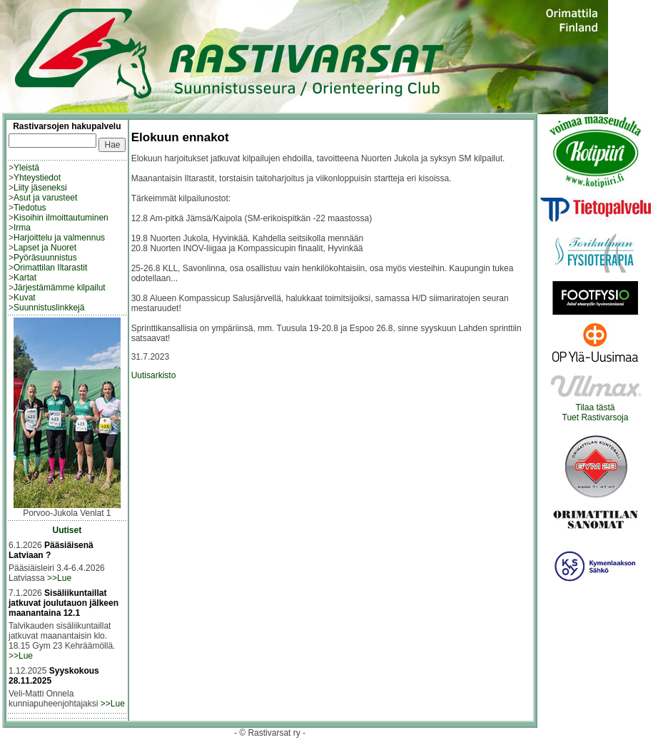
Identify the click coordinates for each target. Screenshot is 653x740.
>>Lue (59, 578)
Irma (22, 228)
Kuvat (25, 298)
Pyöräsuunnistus (45, 258)
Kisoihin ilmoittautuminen (61, 218)
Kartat (25, 278)
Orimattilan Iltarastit (50, 268)
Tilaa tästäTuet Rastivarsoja (595, 408)
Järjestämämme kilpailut (60, 288)
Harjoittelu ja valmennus (59, 238)
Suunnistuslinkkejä (49, 308)
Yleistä (26, 168)
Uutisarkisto (153, 375)
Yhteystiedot (37, 178)
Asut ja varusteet (45, 198)
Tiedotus (30, 208)
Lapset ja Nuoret (45, 248)
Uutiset (67, 530)
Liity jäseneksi (40, 188)
